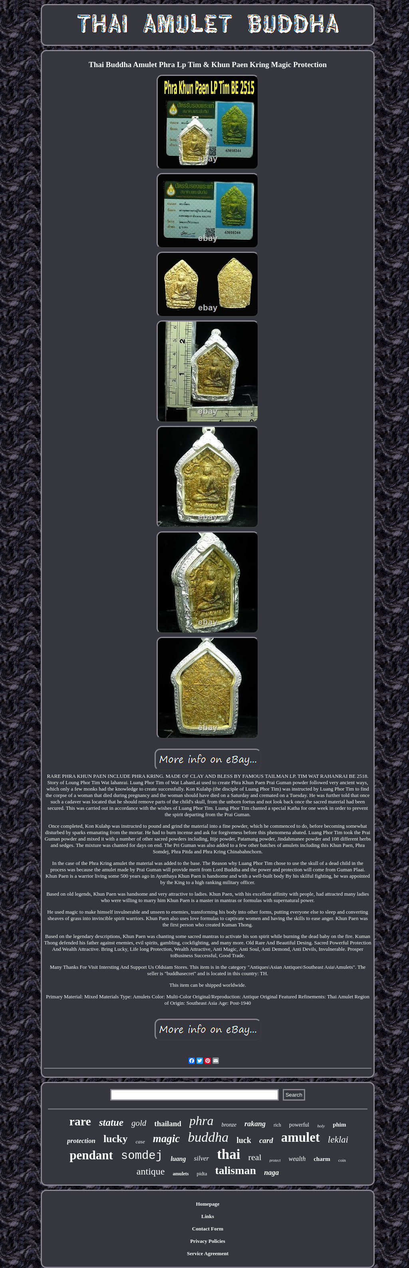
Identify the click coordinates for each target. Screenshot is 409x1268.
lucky (115, 1139)
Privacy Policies (207, 1241)
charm (322, 1159)
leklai (338, 1140)
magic (166, 1139)
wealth (297, 1158)
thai (228, 1154)
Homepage (207, 1204)
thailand (167, 1123)
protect (275, 1160)
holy (321, 1125)
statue (111, 1122)
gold (138, 1123)
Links (207, 1216)
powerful (299, 1125)
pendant (91, 1155)
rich (277, 1125)
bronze (228, 1125)
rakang (255, 1124)
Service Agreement (207, 1253)
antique (151, 1171)
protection (81, 1141)
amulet (300, 1137)
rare (80, 1121)
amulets (181, 1174)
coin (342, 1160)
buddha (208, 1137)
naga (271, 1173)
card (266, 1140)
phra (201, 1120)
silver (201, 1158)
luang (178, 1158)
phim (339, 1124)
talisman (235, 1170)
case (140, 1142)
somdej (142, 1156)
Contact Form (207, 1229)
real (255, 1157)
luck (243, 1140)
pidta (202, 1174)
